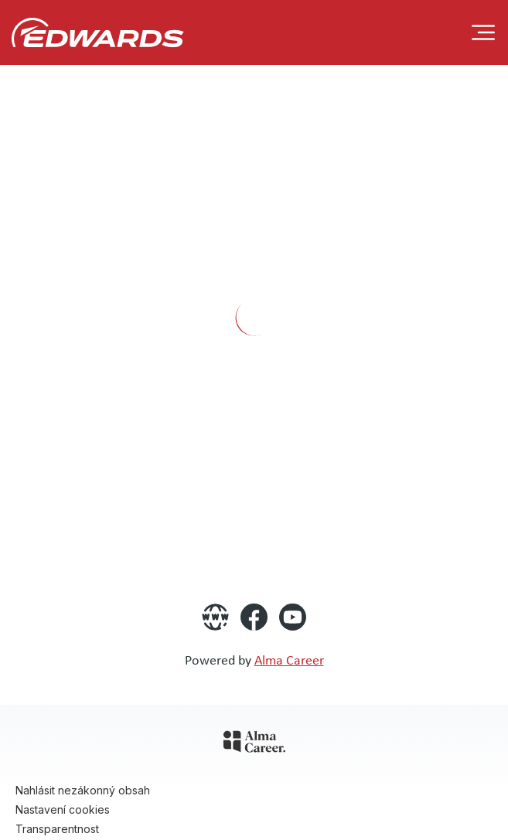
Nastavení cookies (62, 809)
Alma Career (289, 659)
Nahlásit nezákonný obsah (82, 790)
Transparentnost (57, 828)
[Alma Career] (254, 744)
